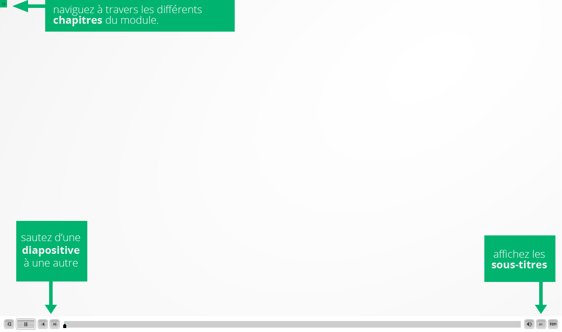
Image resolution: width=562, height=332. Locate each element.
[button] (9, 324)
